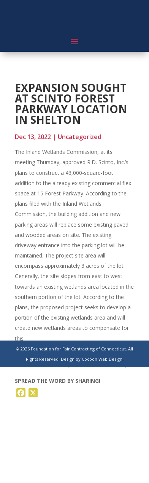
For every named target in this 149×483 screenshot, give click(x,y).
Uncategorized (79, 137)
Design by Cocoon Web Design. (92, 359)
